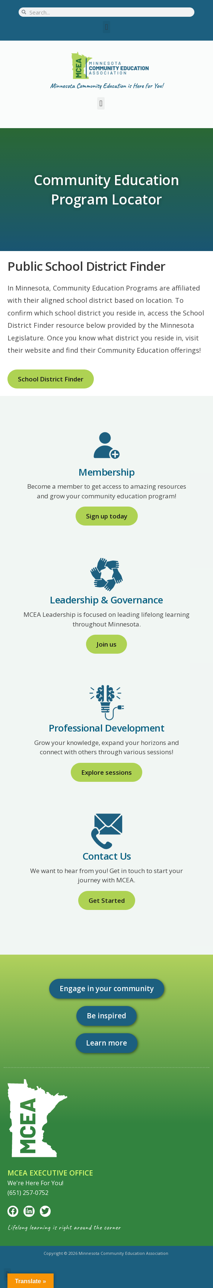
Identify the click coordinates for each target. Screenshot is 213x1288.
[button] (106, 27)
